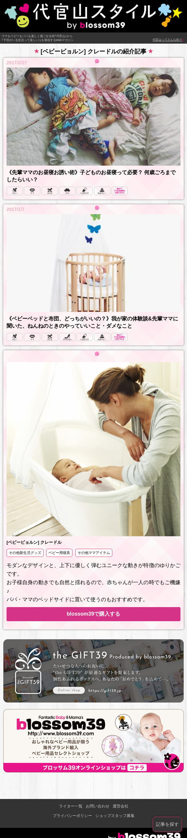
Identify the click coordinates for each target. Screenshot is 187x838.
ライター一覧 (71, 806)
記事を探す (167, 824)
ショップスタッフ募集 (115, 815)
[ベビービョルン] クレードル (34, 542)
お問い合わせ (97, 806)
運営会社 (120, 806)
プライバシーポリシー (72, 815)
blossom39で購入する (94, 614)
